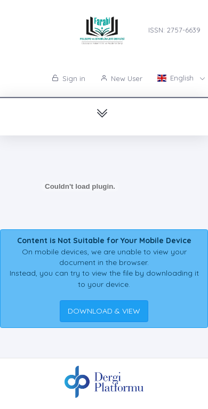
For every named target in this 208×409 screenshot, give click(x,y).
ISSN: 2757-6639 (174, 30)
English (176, 78)
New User (121, 78)
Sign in (68, 78)
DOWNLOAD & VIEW (104, 311)
